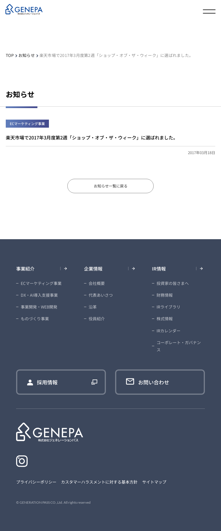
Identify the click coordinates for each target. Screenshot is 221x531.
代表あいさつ (101, 295)
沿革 (93, 307)
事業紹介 (25, 268)
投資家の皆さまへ (173, 283)
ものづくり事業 (35, 318)
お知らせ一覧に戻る (110, 186)
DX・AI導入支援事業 (39, 295)
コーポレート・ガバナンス (179, 346)
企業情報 (93, 268)
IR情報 (159, 268)
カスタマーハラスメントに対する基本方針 (99, 482)
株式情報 (165, 318)
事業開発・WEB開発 (39, 307)
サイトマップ (154, 482)
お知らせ (26, 55)
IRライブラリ (168, 307)
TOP (10, 55)
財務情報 (165, 295)
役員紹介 (97, 318)
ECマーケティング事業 (41, 283)
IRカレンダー (168, 330)
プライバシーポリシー (36, 482)
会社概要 (97, 283)
